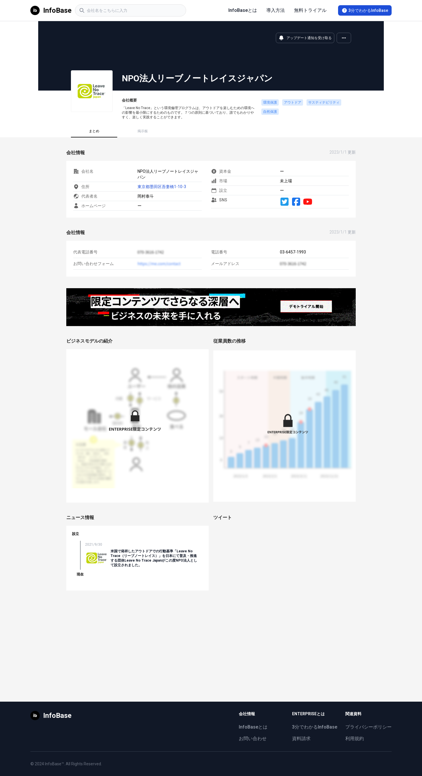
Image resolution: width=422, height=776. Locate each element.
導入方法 (275, 10)
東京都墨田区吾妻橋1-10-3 (161, 186)
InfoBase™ (54, 764)
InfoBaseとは (242, 10)
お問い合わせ (253, 738)
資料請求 (301, 738)
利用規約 (354, 738)
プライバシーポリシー (368, 727)
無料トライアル (310, 10)
